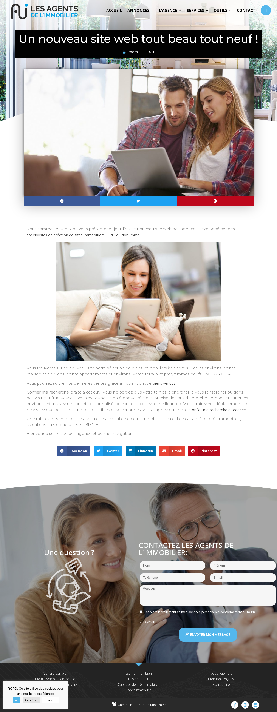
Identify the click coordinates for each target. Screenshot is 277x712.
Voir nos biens (218, 374)
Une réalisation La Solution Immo (142, 705)
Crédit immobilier (138, 690)
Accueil (114, 10)
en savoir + (51, 700)
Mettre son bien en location (56, 679)
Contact (246, 10)
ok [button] (16, 700)
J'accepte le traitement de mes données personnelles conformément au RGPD (199, 612)
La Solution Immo (123, 234)
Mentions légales (221, 679)
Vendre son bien (55, 673)
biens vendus (164, 383)
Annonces (140, 11)
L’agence (170, 11)
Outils (222, 11)
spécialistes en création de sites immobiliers (66, 234)
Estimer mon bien (138, 673)
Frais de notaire (138, 679)
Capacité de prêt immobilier (138, 684)
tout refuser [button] (31, 700)
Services (197, 11)
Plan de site (221, 684)
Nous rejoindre (221, 673)
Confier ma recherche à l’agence (217, 409)
